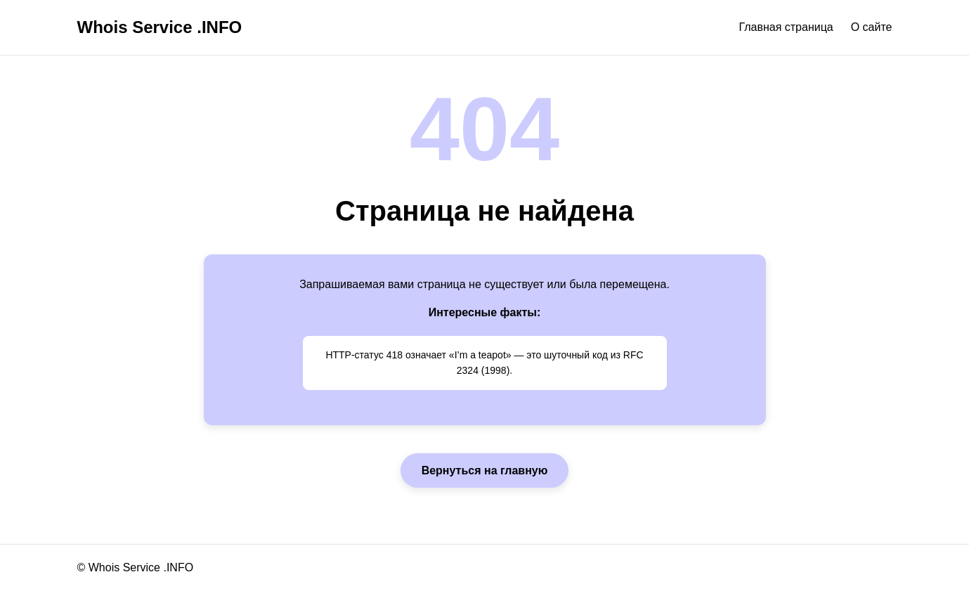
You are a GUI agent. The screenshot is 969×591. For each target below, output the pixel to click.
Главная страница (786, 27)
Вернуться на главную (485, 470)
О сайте (871, 27)
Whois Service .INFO (159, 27)
